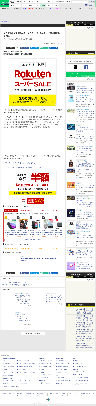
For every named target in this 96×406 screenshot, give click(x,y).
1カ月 (91, 25)
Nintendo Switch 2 (11, 210)
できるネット (6, 383)
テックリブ (59, 383)
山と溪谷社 (42, 372)
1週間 (84, 25)
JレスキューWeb (62, 369)
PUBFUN (75, 369)
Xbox (40, 248)
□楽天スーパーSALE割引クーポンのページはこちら (23, 167)
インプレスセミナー (24, 369)
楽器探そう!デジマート (47, 363)
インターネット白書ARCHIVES (10, 386)
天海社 (76, 360)
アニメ (55, 210)
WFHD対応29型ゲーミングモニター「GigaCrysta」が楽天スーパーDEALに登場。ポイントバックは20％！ (23, 299)
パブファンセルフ (79, 372)
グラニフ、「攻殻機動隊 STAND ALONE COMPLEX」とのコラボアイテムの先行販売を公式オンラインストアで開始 (85, 216)
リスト (17, 47)
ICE (74, 358)
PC (44, 8)
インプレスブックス (24, 380)
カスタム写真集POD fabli (82, 380)
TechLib (60, 386)
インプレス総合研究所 (8, 366)
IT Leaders (5, 369)
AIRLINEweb (61, 360)
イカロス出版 (59, 358)
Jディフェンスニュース (64, 363)
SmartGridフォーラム (24, 360)
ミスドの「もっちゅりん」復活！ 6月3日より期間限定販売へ (85, 187)
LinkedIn (55, 47)
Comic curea (78, 363)
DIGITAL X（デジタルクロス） (27, 372)
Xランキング (75, 73)
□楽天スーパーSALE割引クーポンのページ (17, 285)
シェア (25, 47)
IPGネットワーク (77, 374)
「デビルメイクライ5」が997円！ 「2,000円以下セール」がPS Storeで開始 (84, 266)
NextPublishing (23, 383)
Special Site (75, 53)
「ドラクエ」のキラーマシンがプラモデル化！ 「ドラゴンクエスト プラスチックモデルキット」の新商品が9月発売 (85, 255)
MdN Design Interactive (64, 380)
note (45, 47)
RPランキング (73, 76)
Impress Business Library (25, 366)
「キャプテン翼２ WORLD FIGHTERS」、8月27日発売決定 (84, 237)
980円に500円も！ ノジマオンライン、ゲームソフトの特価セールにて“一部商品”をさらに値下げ (22, 318)
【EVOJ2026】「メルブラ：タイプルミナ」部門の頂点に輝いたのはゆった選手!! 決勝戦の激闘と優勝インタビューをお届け (85, 340)
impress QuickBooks (80, 366)
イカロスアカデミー (63, 372)
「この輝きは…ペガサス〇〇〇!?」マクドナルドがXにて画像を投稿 (85, 129)
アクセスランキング (77, 22)
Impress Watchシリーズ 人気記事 (81, 274)
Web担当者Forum (7, 363)
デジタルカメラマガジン (8, 380)
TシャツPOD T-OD (46, 366)
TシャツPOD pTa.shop (81, 377)
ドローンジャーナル (7, 372)
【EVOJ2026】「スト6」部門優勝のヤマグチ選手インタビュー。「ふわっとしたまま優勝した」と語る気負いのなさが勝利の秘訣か (85, 320)
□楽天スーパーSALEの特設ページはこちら (20, 163)
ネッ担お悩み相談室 (7, 375)
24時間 (77, 25)
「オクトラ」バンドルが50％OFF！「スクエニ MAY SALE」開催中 (84, 150)
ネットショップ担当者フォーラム (28, 363)
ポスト (11, 47)
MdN (57, 375)
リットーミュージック (46, 360)
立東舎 (42, 369)
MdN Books (61, 377)
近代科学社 (42, 380)
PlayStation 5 (25, 210)
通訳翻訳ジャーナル (63, 366)
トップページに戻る (33, 333)
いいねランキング (88, 76)
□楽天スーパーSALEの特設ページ (14, 282)
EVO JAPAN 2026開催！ (77, 305)
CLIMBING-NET (45, 377)
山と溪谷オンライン (46, 374)
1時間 (69, 25)
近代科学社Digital (45, 383)
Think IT (4, 360)
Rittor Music (42, 358)
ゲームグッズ (40, 210)
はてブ (35, 47)
